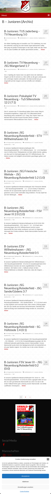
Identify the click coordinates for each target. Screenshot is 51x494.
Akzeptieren (25, 476)
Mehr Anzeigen (25, 435)
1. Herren (7, 455)
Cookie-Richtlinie (24, 491)
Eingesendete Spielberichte (14, 142)
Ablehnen (25, 481)
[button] (48, 459)
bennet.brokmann (11, 38)
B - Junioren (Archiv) (33, 38)
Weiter (43, 49)
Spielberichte (41, 38)
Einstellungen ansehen (25, 487)
